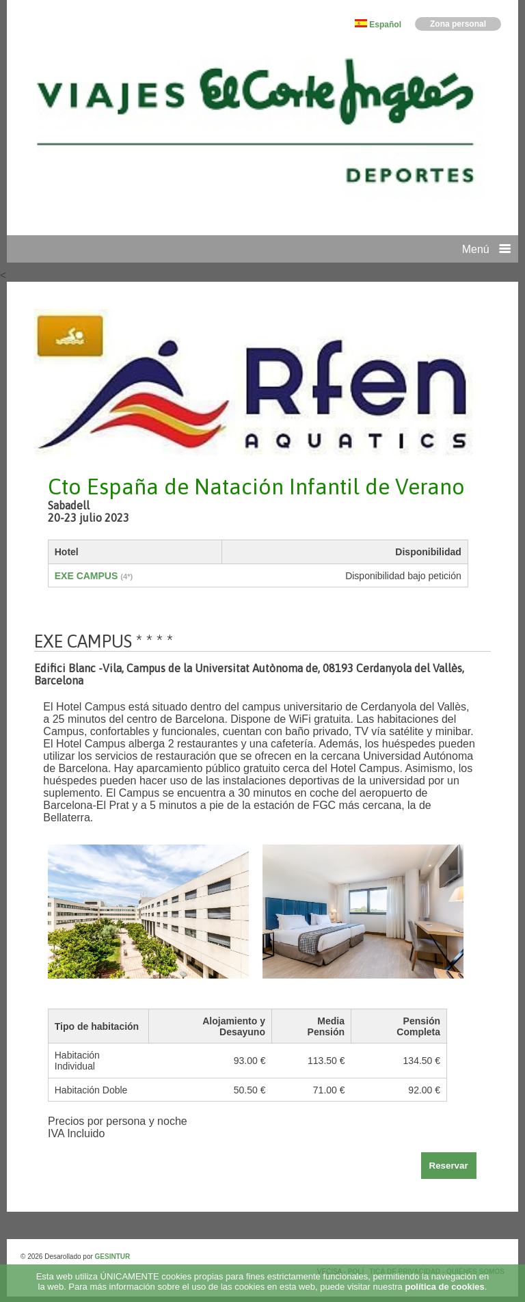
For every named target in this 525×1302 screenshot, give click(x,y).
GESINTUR (113, 1256)
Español (385, 24)
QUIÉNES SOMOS (475, 1271)
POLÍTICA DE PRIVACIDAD (395, 1271)
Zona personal (458, 24)
